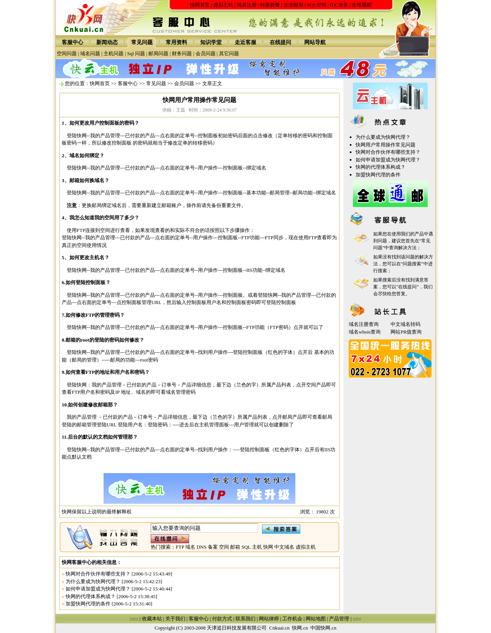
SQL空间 (316, 5)
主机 (257, 547)
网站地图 (316, 618)
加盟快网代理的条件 (88, 604)
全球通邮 (362, 5)
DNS (201, 547)
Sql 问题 (136, 53)
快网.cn (300, 628)
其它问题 (229, 53)
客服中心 (72, 42)
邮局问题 (158, 53)
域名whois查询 (365, 332)
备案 (213, 547)
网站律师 (269, 618)
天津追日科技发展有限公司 (237, 628)
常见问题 (142, 42)
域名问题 (90, 53)
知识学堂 (211, 42)
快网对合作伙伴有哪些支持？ (98, 574)
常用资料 (176, 42)
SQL (245, 547)
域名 (190, 547)
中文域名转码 (405, 324)
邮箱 (235, 547)
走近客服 (245, 42)
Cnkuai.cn (279, 628)
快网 (268, 547)
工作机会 (292, 618)
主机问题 (114, 53)
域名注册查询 (364, 324)
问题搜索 (412, 263)
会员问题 (206, 53)
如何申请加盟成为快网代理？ (98, 589)
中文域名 (284, 547)
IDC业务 (339, 5)
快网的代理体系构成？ (90, 596)
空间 (224, 547)
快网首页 (200, 5)
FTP (180, 547)
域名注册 (247, 5)
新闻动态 (107, 42)
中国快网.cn (323, 628)
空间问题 (67, 53)
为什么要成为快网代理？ (93, 581)
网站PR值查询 (406, 332)
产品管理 (339, 618)
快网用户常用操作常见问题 (385, 145)
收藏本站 (152, 618)
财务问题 (182, 53)
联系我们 (245, 618)
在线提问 (280, 42)
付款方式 (222, 618)
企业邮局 (293, 5)
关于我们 (175, 618)
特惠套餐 (270, 5)
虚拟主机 (223, 5)
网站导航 (315, 42)
